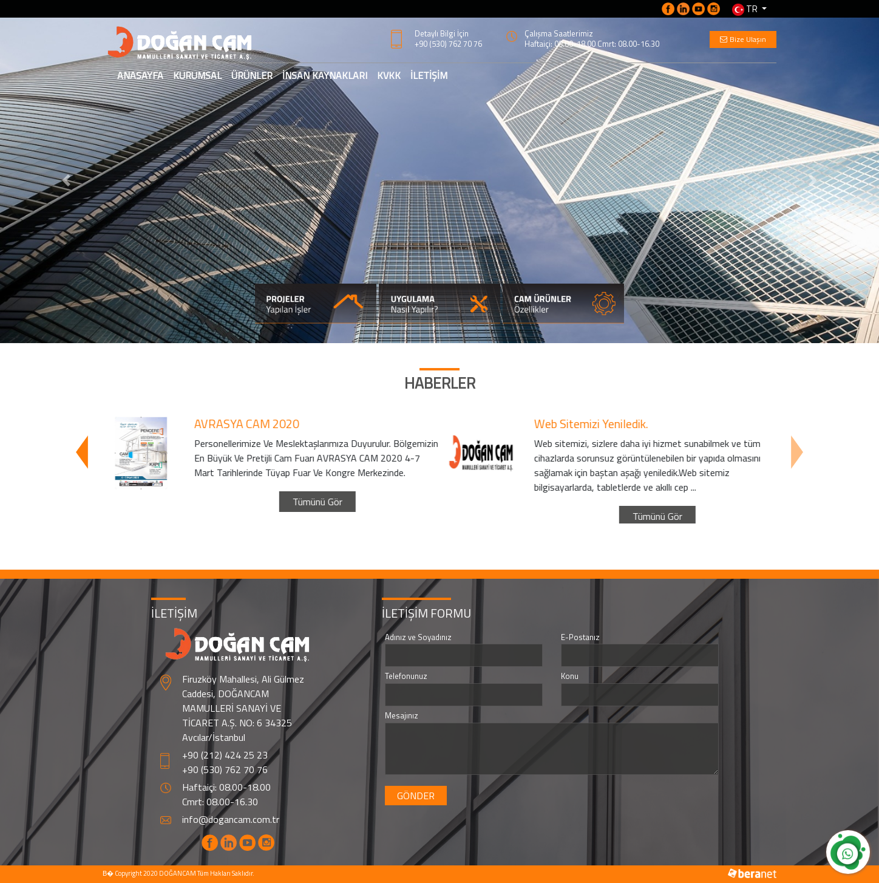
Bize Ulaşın (743, 39)
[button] (66, 180)
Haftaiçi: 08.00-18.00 (226, 787)
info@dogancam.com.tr (230, 819)
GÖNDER (416, 795)
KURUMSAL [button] (197, 75)
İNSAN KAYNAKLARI (324, 75)
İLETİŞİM (428, 75)
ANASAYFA (142, 75)
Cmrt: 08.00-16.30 (220, 801)
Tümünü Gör (314, 487)
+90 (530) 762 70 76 (448, 44)
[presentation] (82, 452)
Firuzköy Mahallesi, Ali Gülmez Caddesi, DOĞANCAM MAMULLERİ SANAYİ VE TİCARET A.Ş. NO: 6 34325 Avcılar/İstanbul (243, 708)
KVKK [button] (389, 75)
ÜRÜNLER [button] (252, 75)
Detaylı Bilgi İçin (442, 33)
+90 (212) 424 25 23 (225, 755)
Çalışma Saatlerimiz (558, 33)
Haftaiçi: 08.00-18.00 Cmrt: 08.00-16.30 (591, 44)
